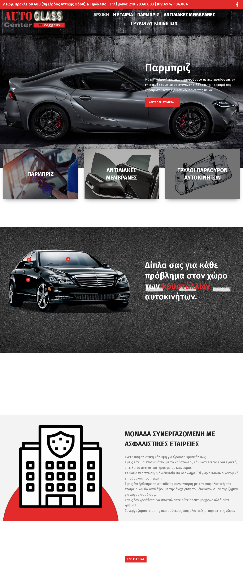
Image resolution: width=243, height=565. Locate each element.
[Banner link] (40, 174)
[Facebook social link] (237, 4)
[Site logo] (34, 20)
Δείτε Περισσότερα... (162, 102)
